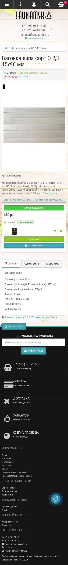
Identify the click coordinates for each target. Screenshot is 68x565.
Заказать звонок (34, 38)
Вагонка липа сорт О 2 (16, 317)
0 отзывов (23, 76)
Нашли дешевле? (34, 207)
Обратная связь (9, 487)
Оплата (5, 468)
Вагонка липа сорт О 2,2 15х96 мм (51, 199)
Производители (9, 506)
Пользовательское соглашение (17, 475)
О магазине (7, 461)
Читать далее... (51, 193)
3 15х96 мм (34, 317)
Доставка (53, 264)
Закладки (6, 525)
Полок (54, 317)
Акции (5, 454)
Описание (11, 263)
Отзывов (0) (32, 264)
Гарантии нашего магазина (14, 472)
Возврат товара (9, 491)
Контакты (6, 458)
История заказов (10, 521)
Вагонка (45, 317)
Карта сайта (7, 494)
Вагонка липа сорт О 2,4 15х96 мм (19, 199)
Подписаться (33, 350)
